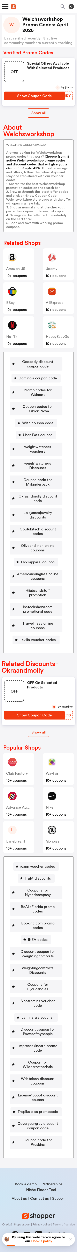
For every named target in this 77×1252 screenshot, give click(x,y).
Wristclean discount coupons (37, 1081)
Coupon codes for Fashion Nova (38, 409)
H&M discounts (38, 878)
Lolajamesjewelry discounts (37, 515)
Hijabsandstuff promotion (37, 593)
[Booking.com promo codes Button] (36, 925)
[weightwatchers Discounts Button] (36, 465)
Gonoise (53, 841)
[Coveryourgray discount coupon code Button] (36, 1125)
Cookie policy (41, 1241)
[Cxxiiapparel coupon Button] (36, 562)
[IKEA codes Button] (36, 939)
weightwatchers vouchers (37, 449)
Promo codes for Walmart (38, 392)
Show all (38, 732)
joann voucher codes (37, 866)
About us (19, 1198)
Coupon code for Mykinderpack (37, 482)
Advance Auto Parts (23, 807)
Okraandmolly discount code (37, 498)
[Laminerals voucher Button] (36, 1017)
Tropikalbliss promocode (37, 1112)
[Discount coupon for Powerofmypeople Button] (36, 1031)
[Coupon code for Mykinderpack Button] (36, 482)
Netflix (11, 336)
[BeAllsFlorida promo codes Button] (36, 909)
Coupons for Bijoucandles (37, 987)
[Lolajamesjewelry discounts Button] (36, 515)
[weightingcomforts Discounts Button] (36, 970)
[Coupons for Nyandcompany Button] (36, 892)
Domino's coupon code (37, 378)
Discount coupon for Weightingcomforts (38, 954)
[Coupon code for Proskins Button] (36, 1142)
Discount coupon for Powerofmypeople (38, 1032)
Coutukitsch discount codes (38, 531)
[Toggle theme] (71, 6)
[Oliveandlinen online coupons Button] (36, 548)
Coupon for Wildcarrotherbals (38, 1064)
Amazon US (15, 269)
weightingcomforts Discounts (38, 970)
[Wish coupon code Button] (36, 423)
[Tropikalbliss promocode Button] (36, 1111)
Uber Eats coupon (38, 435)
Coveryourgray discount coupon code (37, 1126)
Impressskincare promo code (37, 1048)
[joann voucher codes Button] (36, 866)
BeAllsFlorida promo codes (38, 909)
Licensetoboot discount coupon (38, 1097)
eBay (10, 303)
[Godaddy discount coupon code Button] (36, 364)
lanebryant (15, 841)
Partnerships (51, 1184)
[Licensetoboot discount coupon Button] (36, 1097)
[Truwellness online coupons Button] (36, 625)
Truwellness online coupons (37, 626)
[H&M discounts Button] (36, 878)
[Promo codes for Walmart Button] (36, 392)
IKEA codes (38, 940)
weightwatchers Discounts (37, 466)
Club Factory (17, 773)
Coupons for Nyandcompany (38, 892)
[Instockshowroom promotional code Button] (36, 609)
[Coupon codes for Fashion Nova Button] (36, 408)
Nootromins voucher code (38, 1003)
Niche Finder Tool (41, 1190)
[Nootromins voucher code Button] (36, 1003)
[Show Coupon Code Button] (34, 96)
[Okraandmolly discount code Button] (36, 498)
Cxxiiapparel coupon (38, 562)
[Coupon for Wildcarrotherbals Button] (36, 1064)
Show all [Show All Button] (38, 113)
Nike (49, 807)
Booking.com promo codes (37, 925)
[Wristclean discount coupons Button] (36, 1081)
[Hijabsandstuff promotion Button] (36, 592)
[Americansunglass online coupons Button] (36, 576)
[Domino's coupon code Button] (36, 378)
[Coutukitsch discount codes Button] (36, 531)
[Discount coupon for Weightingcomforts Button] (36, 953)
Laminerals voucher (37, 1017)
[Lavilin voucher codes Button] (36, 640)
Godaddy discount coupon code (37, 364)
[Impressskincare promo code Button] (36, 1048)
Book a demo (26, 1184)
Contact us (39, 1198)
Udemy (51, 269)
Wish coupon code (37, 423)
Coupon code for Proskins (37, 1142)
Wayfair (52, 773)
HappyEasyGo (57, 336)
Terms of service (64, 1224)
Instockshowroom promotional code (38, 609)
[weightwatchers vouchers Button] (36, 449)
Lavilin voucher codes (38, 640)
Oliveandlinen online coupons (37, 548)
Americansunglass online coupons (37, 576)
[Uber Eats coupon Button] (36, 435)
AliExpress (54, 303)
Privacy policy (41, 1224)
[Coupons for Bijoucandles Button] (36, 986)
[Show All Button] (38, 732)
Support (59, 1198)
